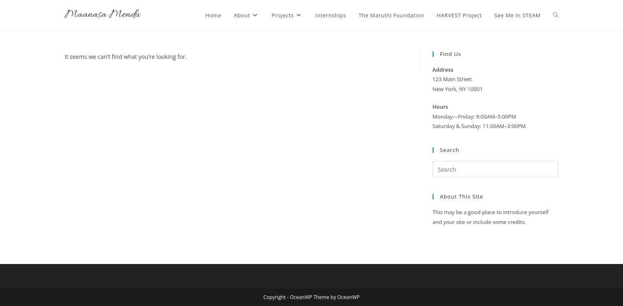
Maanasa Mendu (102, 15)
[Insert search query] (495, 169)
